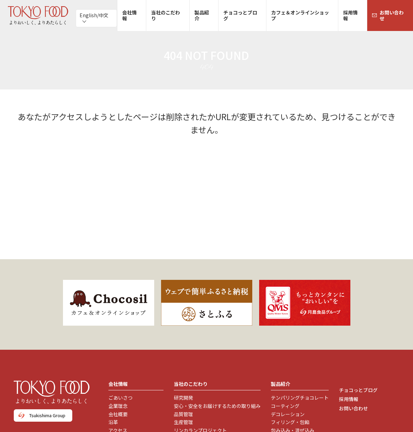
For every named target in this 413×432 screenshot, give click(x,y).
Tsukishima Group (47, 415)
